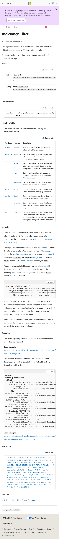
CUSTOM (22, 462)
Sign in (54, 3)
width (24, 254)
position (49, 254)
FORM (38, 465)
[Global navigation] (2, 3)
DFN (39, 462)
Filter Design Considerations (28, 500)
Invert (16, 164)
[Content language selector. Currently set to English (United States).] (12, 518)
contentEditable (27, 260)
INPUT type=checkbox (26, 470)
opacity (7, 196)
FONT (31, 465)
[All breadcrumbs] (4, 27)
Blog (30, 529)
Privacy (49, 529)
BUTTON (29, 460)
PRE (48, 480)
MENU (9, 480)
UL (15, 487)
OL (22, 480)
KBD (17, 477)
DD (29, 462)
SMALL (33, 482)
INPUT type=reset (23, 475)
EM (16, 465)
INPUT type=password (31, 472)
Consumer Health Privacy (11, 532)
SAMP (26, 482)
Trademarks (40, 532)
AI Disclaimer (6, 529)
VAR (20, 487)
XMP (26, 487)
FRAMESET (18, 467)
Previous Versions (20, 529)
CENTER (46, 460)
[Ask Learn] (46, 27)
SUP (22, 484)
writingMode (36, 257)
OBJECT (28, 480)
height (15, 254)
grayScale (8, 154)
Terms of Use (29, 532)
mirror (7, 189)
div (13, 272)
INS (29, 467)
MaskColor (27, 178)
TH (44, 484)
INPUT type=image (13, 472)
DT (12, 465)
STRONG (10, 484)
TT (7, 487)
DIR (45, 462)
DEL (34, 462)
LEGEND (31, 477)
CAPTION (38, 460)
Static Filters (12, 27)
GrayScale (17, 154)
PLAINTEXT (40, 480)
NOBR (16, 480)
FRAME (45, 465)
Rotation (17, 203)
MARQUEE (44, 477)
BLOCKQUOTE (12, 460)
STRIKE (47, 482)
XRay (6, 212)
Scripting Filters (10, 500)
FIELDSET (23, 465)
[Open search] (49, 3)
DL (8, 465)
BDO (41, 458)
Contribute (40, 529)
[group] (30, 84)
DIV (50, 462)
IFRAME (9, 467)
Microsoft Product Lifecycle (19, 13)
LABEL (24, 477)
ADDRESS (30, 458)
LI (37, 477)
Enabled (16, 147)
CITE (8, 462)
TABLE (28, 484)
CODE (14, 462)
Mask (15, 173)
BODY (21, 460)
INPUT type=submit (39, 475)
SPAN (41, 482)
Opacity (16, 196)
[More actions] (55, 27)
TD (48, 484)
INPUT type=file (42, 470)
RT (11, 482)
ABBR (12, 458)
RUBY (16, 482)
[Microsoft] (29, 3)
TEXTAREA (36, 484)
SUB (16, 484)
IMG (34, 467)
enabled (7, 147)
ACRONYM (20, 458)
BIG (47, 458)
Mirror (16, 189)
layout (44, 247)
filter (23, 269)
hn (51, 465)
